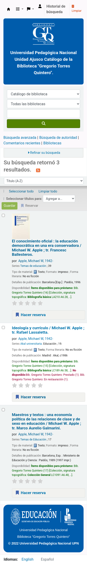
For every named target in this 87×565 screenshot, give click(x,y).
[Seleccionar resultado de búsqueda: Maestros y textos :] (3, 409)
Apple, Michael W (35, 261)
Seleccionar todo (21, 191)
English (28, 559)
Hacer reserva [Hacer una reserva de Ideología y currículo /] (30, 397)
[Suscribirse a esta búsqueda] (38, 170)
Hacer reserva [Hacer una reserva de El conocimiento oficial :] (30, 314)
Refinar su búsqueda (45, 153)
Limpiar (76, 8)
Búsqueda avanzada (19, 137)
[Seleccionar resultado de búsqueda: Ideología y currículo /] (3, 327)
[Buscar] (43, 123)
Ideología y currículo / (48, 330)
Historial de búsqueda (55, 9)
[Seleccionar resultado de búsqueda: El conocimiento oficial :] (3, 215)
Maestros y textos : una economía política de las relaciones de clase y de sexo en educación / (46, 421)
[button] (19, 9)
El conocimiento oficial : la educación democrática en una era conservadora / (46, 248)
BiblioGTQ (8, 9)
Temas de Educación (33, 439)
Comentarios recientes (21, 143)
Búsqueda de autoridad (58, 137)
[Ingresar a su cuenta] (40, 6)
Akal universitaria (31, 343)
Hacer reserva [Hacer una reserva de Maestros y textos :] (30, 492)
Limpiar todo (48, 191)
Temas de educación (33, 266)
